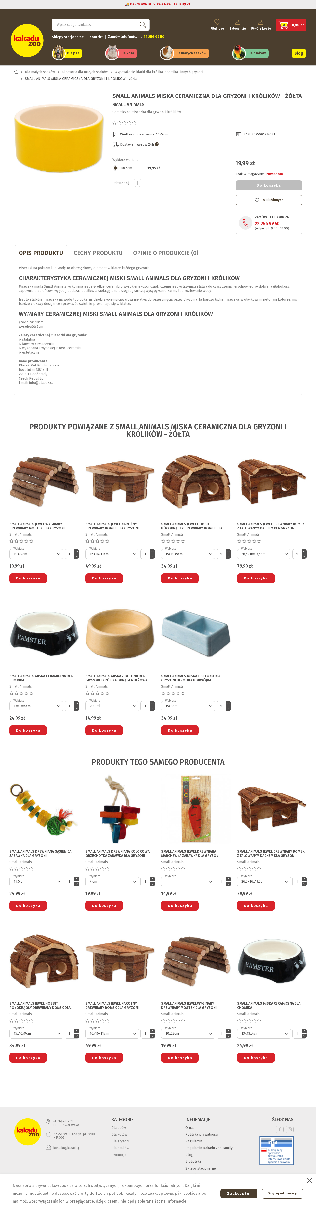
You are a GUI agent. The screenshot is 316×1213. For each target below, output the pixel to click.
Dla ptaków (256, 52)
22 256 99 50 (267, 222)
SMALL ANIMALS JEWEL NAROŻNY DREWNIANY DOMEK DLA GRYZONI (112, 525)
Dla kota (127, 52)
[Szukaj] (101, 24)
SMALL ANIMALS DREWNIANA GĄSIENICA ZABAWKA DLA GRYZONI (40, 852)
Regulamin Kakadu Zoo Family (209, 1146)
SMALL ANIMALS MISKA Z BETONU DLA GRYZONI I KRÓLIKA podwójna (190, 677)
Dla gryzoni (120, 1139)
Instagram (290, 1128)
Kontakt (96, 36)
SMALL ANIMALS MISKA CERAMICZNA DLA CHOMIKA (41, 677)
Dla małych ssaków (190, 52)
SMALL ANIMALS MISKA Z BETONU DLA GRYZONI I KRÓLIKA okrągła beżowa (116, 677)
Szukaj (142, 23)
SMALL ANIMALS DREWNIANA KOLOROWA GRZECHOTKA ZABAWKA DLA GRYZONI (117, 852)
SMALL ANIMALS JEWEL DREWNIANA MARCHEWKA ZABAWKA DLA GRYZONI (190, 852)
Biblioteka (193, 1160)
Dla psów (118, 1126)
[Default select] (36, 553)
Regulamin (193, 1139)
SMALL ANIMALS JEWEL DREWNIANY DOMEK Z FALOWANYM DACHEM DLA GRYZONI (271, 525)
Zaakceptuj (236, 1193)
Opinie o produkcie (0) (165, 251)
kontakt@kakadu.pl (67, 1146)
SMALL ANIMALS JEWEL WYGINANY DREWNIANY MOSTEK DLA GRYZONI (37, 525)
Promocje (118, 1153)
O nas (189, 1126)
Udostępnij (137, 181)
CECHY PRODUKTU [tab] (98, 251)
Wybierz (18, 547)
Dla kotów (119, 1133)
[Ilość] (69, 552)
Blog (299, 52)
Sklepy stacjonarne (68, 36)
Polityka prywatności (201, 1133)
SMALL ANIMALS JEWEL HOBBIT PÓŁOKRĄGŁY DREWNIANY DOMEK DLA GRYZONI (191, 525)
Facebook (280, 1128)
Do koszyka (269, 184)
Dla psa (73, 52)
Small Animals (128, 103)
